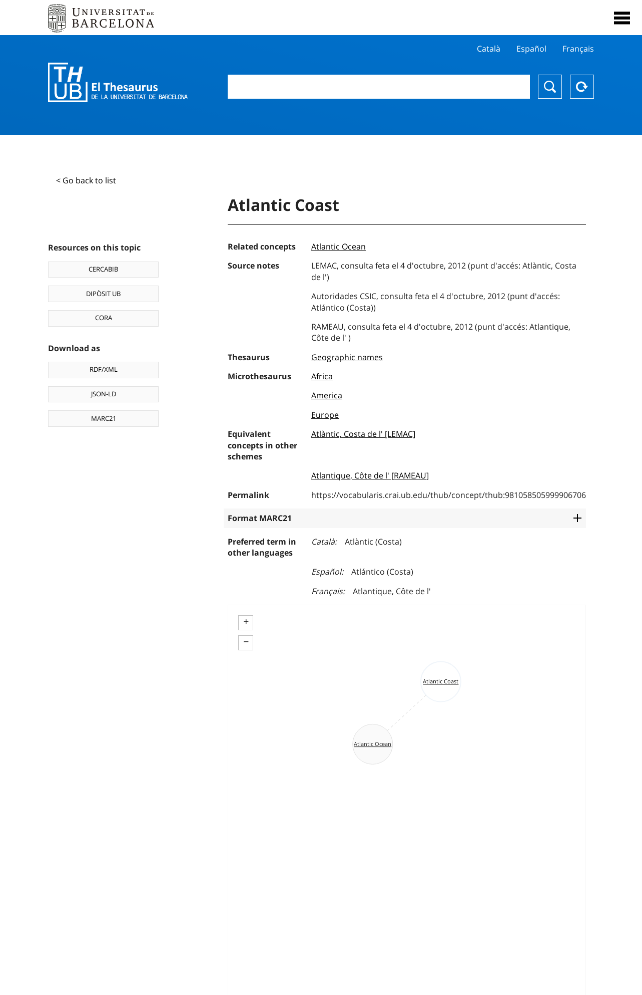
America (326, 395)
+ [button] (246, 621)
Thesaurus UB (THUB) (118, 83)
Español (531, 48)
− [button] (246, 641)
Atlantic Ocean (338, 246)
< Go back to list (86, 180)
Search (550, 87)
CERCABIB (103, 269)
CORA (103, 317)
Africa (322, 376)
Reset (582, 87)
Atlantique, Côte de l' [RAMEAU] (370, 475)
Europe (325, 414)
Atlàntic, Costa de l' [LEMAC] (363, 433)
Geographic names (347, 357)
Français (578, 48)
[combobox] (379, 87)
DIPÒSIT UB (103, 293)
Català (488, 48)
